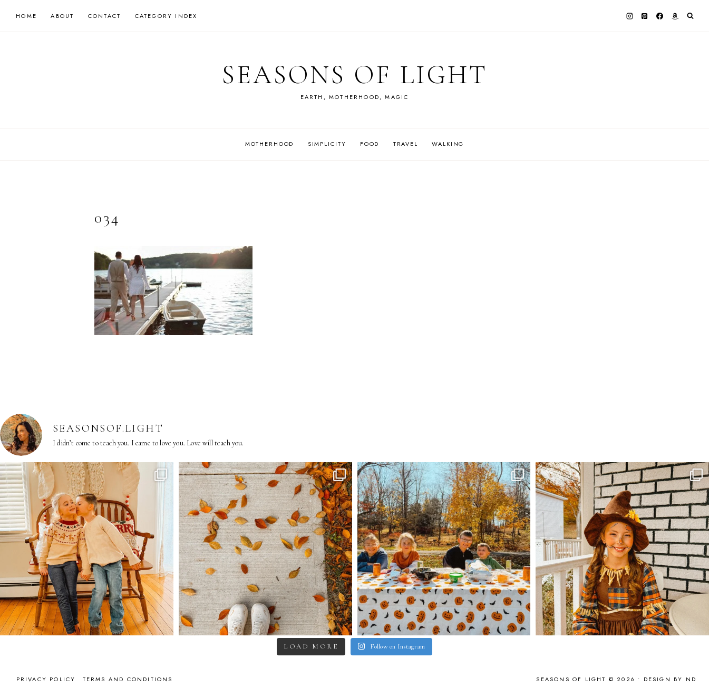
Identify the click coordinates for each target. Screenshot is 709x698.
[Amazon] (675, 16)
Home (26, 16)
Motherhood (269, 143)
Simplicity (327, 143)
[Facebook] (660, 16)
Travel (405, 143)
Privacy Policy (46, 679)
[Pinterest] (645, 16)
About (62, 16)
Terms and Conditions (128, 679)
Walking (448, 143)
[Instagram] (629, 16)
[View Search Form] (690, 16)
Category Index (166, 16)
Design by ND (670, 679)
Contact (104, 16)
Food (369, 143)
